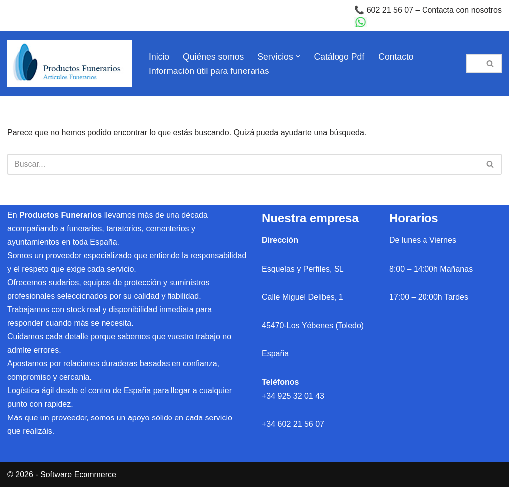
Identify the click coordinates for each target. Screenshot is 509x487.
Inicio (159, 57)
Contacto (395, 57)
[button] (298, 56)
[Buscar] (472, 63)
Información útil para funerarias (209, 71)
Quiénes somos (213, 57)
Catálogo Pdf (339, 57)
